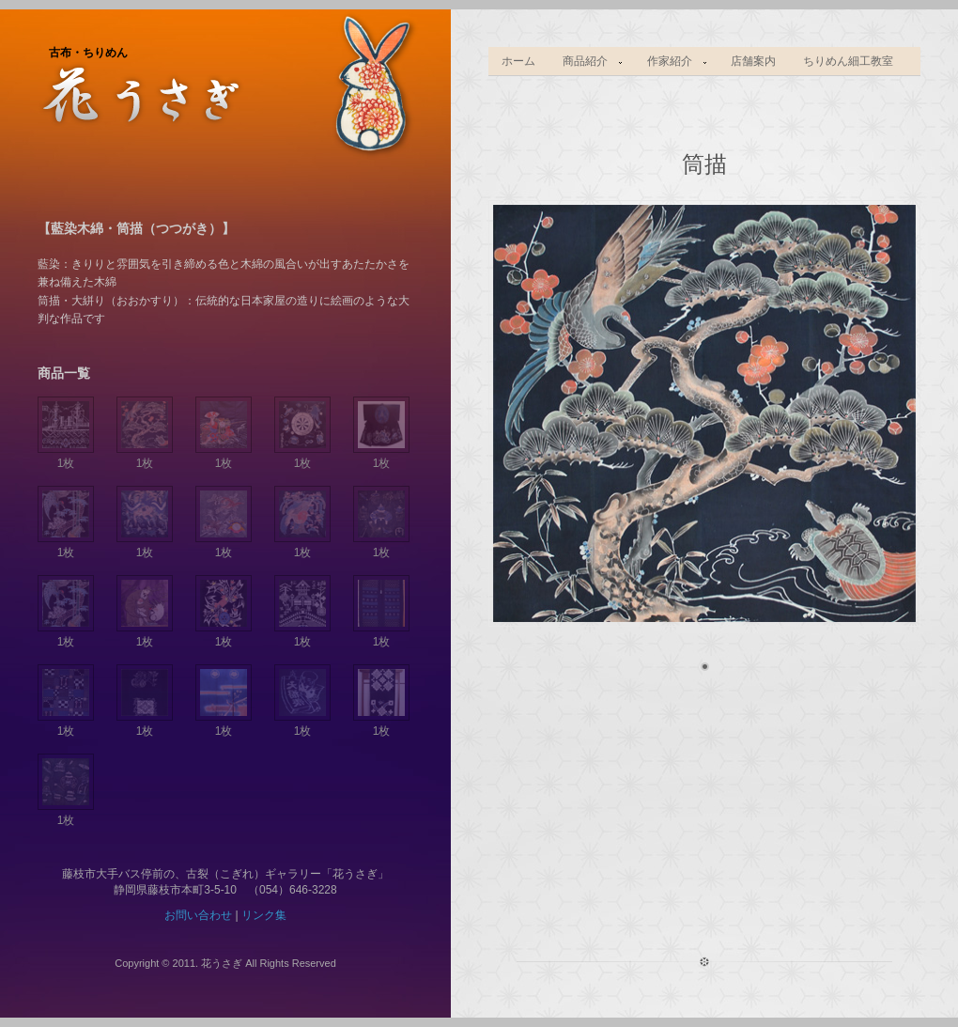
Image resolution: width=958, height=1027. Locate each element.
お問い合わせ (198, 915)
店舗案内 (753, 61)
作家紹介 (670, 61)
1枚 (66, 456)
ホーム (518, 61)
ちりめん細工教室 (848, 61)
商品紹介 (587, 61)
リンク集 (263, 915)
